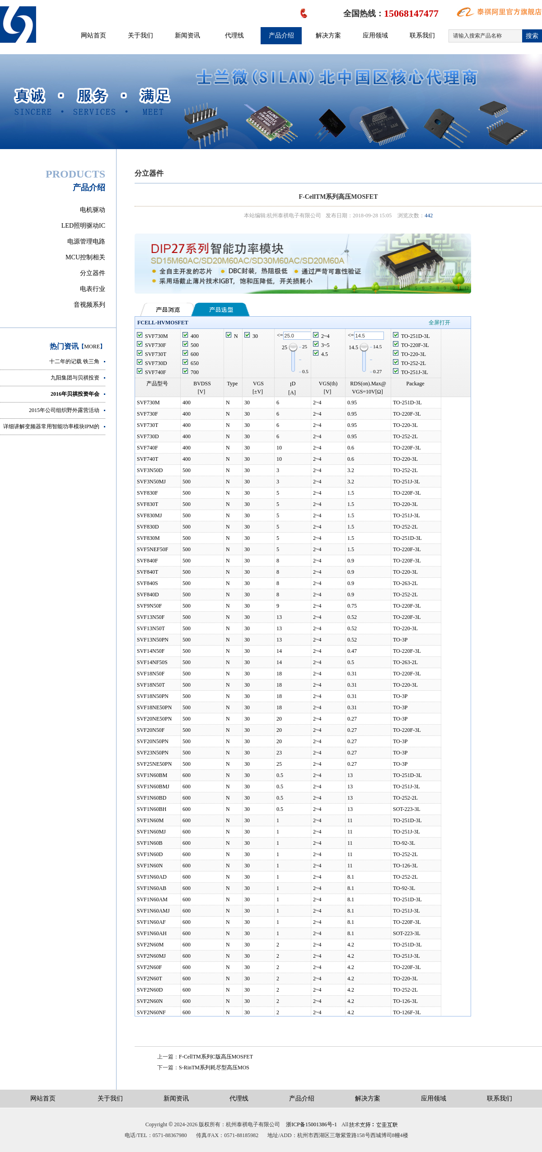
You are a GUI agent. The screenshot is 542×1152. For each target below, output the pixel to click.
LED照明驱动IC (83, 225)
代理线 (234, 35)
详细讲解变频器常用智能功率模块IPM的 (51, 426)
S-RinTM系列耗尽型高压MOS (214, 1067)
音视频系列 (89, 304)
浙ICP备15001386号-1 (311, 1124)
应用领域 (375, 35)
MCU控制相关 (85, 257)
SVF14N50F (150, 651)
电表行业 (92, 289)
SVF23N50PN (152, 752)
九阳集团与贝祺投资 (75, 378)
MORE (92, 346)
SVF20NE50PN (154, 719)
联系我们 (422, 35)
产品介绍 (281, 35)
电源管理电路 (86, 241)
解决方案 (328, 35)
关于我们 (140, 35)
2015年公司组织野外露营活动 (64, 410)
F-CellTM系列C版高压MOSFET (216, 1057)
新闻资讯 (187, 35)
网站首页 (93, 35)
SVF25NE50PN (154, 764)
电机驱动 (92, 209)
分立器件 (92, 273)
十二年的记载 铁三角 (74, 361)
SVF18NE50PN (154, 707)
